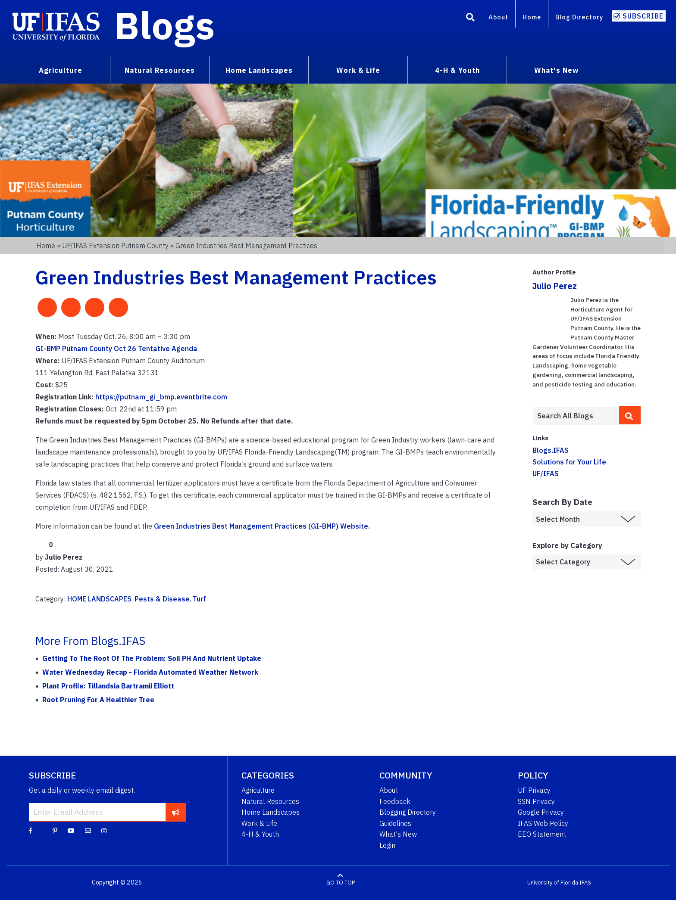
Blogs (164, 25)
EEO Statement (542, 834)
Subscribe (643, 16)
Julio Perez (554, 285)
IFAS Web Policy (543, 823)
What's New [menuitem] (556, 70)
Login (387, 845)
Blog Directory (579, 17)
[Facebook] (30, 830)
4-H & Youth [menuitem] (457, 70)
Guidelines (395, 823)
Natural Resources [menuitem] (160, 70)
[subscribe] (176, 812)
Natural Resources (270, 801)
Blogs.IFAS (550, 450)
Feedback (394, 801)
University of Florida (552, 882)
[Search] (470, 18)
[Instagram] (103, 830)
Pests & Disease (162, 599)
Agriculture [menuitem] (60, 70)
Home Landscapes (270, 812)
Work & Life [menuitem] (358, 70)
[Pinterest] (55, 830)
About (498, 17)
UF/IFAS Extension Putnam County (115, 245)
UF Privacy (534, 790)
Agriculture (258, 790)
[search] (630, 415)
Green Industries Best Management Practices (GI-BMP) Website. (262, 526)
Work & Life (259, 823)
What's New (398, 834)
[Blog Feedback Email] (88, 830)
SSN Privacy (536, 801)
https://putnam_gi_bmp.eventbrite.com (161, 396)
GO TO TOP (340, 882)
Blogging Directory (407, 812)
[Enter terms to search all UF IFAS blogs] (575, 415)
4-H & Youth (260, 834)
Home (532, 17)
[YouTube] (71, 830)
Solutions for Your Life (569, 462)
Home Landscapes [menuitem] (259, 70)
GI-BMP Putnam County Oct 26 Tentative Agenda (116, 348)
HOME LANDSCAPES (99, 599)
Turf (199, 599)
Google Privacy (541, 812)
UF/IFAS (545, 473)
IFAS (585, 882)
